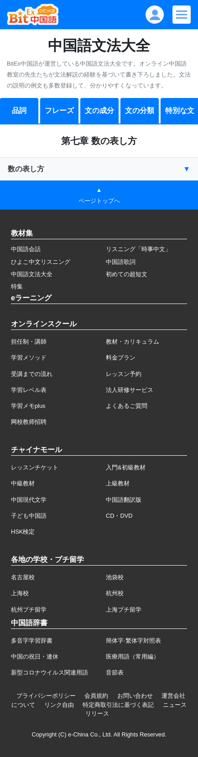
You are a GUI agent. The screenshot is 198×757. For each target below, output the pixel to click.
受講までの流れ (31, 374)
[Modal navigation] (181, 14)
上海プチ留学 (123, 609)
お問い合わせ (135, 695)
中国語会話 (26, 249)
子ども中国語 (29, 515)
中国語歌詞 (120, 261)
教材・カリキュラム (132, 341)
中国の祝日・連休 (34, 656)
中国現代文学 (29, 499)
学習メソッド (29, 357)
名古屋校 (23, 577)
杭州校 (115, 593)
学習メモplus (28, 405)
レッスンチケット (34, 467)
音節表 (115, 672)
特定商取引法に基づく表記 (118, 704)
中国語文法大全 (31, 274)
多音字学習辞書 (31, 640)
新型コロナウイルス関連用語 (49, 672)
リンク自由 (59, 704)
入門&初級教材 (126, 467)
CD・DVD (119, 515)
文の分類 (139, 110)
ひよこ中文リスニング (40, 261)
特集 (17, 286)
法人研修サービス (129, 389)
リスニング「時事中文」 (138, 249)
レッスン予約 (123, 374)
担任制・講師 (29, 341)
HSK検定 (23, 531)
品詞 (19, 110)
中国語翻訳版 (123, 499)
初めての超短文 (126, 274)
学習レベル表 (29, 389)
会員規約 (96, 695)
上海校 (20, 593)
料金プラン (120, 357)
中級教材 (23, 483)
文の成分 (99, 110)
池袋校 (115, 577)
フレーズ (59, 110)
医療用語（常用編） (132, 656)
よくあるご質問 (126, 405)
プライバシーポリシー (46, 695)
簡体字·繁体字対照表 (133, 640)
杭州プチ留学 (29, 609)
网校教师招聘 (29, 421)
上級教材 (118, 483)
